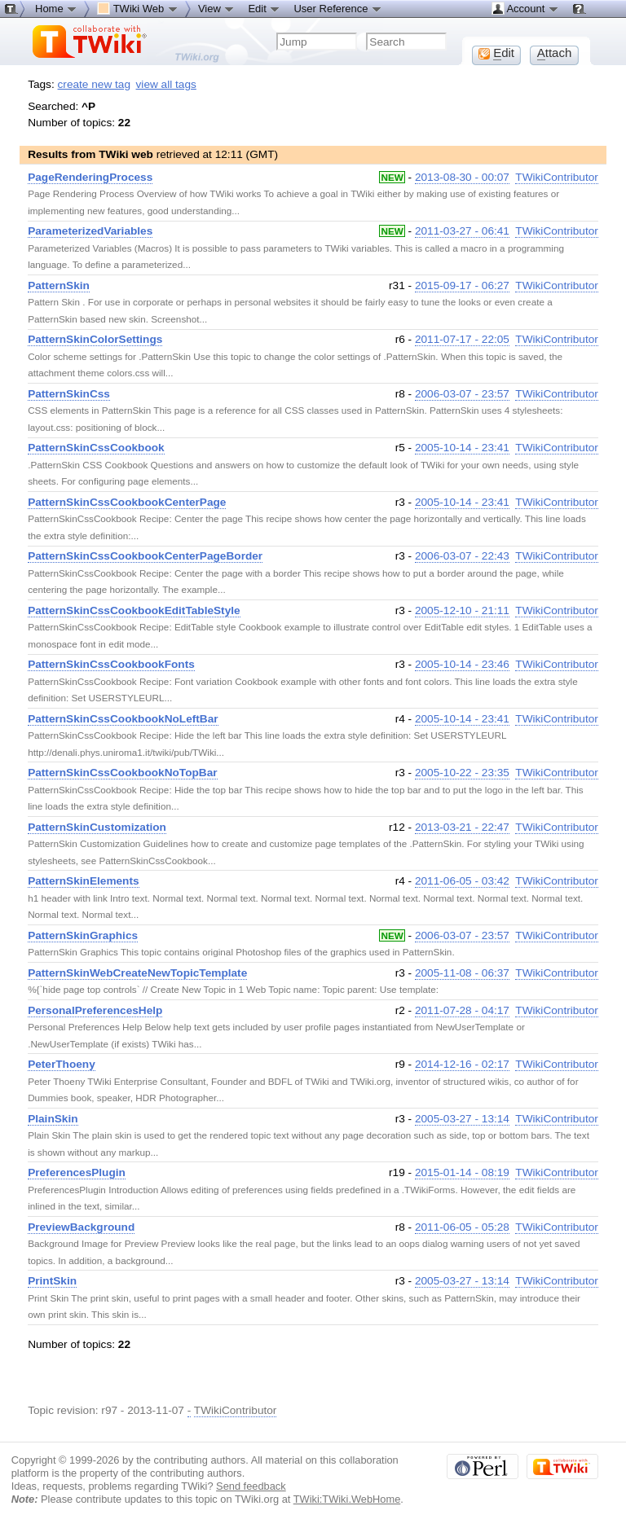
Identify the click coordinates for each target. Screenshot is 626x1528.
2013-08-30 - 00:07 (462, 177)
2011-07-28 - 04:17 (462, 1010)
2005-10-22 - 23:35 (462, 772)
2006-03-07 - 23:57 (462, 394)
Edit (264, 8)
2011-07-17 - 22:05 (462, 339)
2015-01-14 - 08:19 (462, 1172)
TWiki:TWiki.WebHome (347, 1499)
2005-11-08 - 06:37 (462, 973)
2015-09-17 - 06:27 (462, 285)
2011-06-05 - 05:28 (462, 1227)
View (217, 8)
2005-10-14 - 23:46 (462, 664)
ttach (554, 53)
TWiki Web (138, 8)
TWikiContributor (556, 177)
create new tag (94, 84)
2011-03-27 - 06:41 (462, 231)
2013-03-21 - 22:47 (462, 827)
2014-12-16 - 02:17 (462, 1064)
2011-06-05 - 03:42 (462, 881)
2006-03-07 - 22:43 (462, 556)
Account (525, 8)
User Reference (337, 8)
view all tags (166, 84)
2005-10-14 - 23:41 (462, 447)
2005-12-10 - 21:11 (462, 610)
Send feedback (251, 1486)
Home (56, 8)
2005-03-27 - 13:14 (462, 1119)
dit (496, 53)
